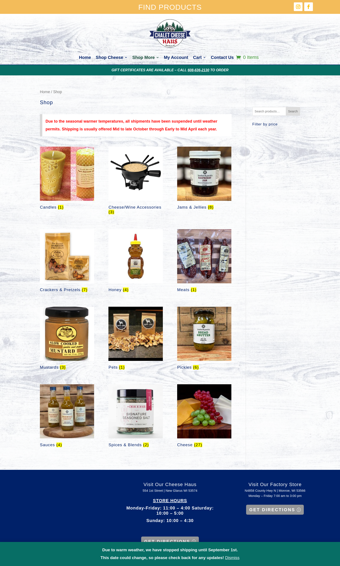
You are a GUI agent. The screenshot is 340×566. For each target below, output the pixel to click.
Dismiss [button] (232, 557)
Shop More (143, 58)
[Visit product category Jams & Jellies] (204, 179)
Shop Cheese (109, 58)
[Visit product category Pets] (135, 339)
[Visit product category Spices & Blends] (135, 416)
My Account (176, 58)
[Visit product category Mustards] (67, 339)
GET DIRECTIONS (167, 541)
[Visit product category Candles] (67, 179)
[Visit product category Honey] (135, 261)
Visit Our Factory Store (275, 484)
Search (293, 111)
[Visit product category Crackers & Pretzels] (67, 261)
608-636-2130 (198, 70)
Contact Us (222, 58)
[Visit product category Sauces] (67, 416)
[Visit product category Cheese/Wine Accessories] (135, 182)
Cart (197, 58)
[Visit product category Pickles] (204, 339)
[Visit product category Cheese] (204, 416)
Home (85, 58)
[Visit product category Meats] (204, 261)
